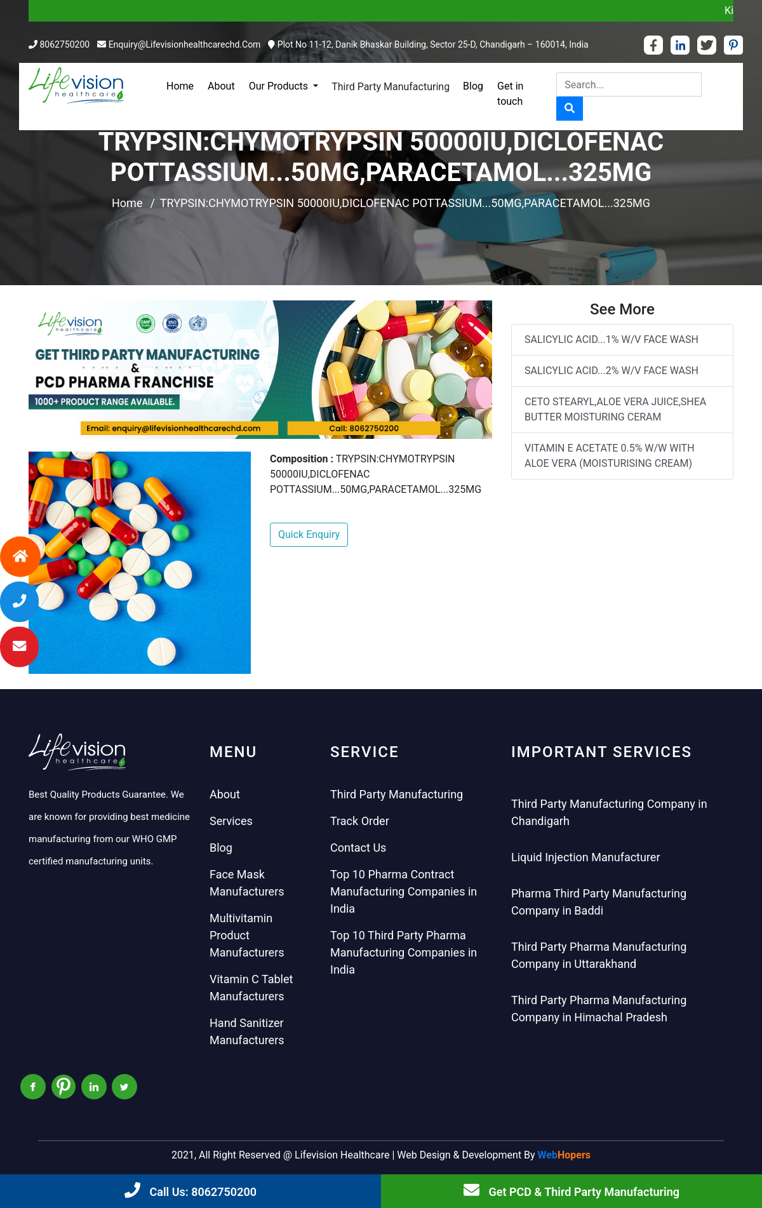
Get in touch (510, 93)
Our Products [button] (280, 86)
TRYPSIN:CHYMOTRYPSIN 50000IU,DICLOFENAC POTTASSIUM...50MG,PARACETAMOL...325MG (405, 203)
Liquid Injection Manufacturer (585, 857)
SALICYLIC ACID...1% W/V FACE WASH (611, 339)
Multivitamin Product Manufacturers (247, 935)
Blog (473, 86)
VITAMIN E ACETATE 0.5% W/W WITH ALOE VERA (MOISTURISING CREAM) (610, 455)
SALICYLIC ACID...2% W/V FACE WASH (611, 371)
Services (231, 821)
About (221, 86)
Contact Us (358, 847)
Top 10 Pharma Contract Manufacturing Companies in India (403, 891)
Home (180, 86)
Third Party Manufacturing (390, 87)
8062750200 (64, 44)
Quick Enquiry (309, 534)
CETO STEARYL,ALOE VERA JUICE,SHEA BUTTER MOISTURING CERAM (615, 409)
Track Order (359, 821)
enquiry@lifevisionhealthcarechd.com (185, 44)
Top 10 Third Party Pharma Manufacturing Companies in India (403, 952)
